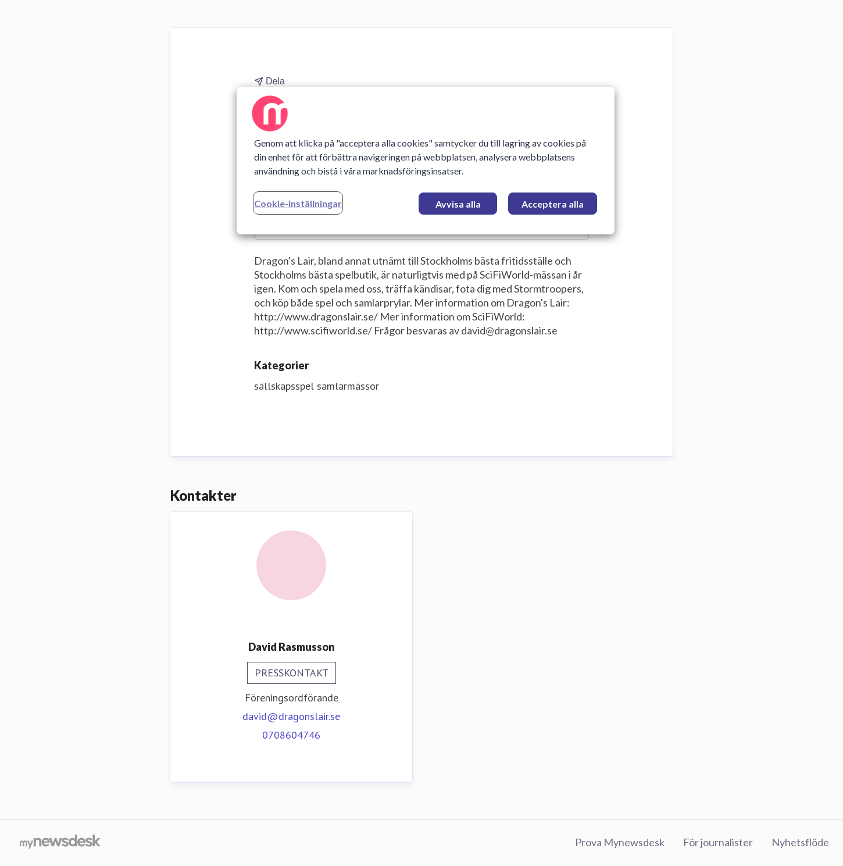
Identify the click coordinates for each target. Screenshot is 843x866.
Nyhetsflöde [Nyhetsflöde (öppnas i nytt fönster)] (800, 842)
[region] (426, 160)
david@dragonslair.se (291, 716)
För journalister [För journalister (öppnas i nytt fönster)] (718, 842)
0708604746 (291, 735)
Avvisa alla (458, 203)
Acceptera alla (552, 203)
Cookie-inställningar (298, 203)
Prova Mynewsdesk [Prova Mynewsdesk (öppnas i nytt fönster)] (620, 842)
